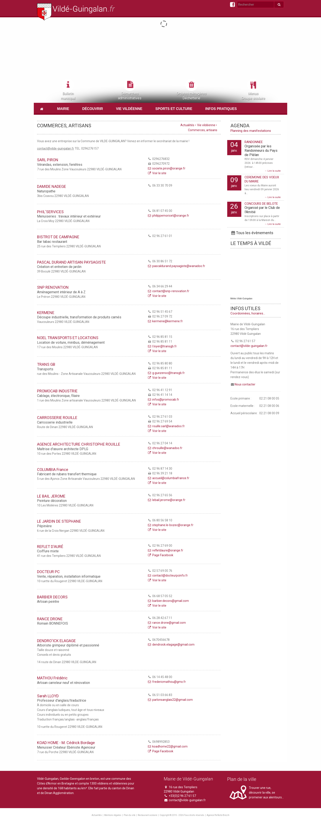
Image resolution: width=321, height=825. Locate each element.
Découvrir (92, 109)
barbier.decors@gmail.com (168, 601)
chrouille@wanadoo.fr (164, 448)
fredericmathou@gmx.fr (166, 681)
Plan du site (129, 815)
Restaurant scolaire (147, 815)
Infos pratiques (221, 109)
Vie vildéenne (129, 109)
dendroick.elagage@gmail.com (171, 644)
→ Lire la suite (272, 170)
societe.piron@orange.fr (166, 168)
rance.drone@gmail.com (166, 622)
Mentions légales (112, 815)
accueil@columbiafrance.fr (168, 478)
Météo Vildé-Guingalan (241, 298)
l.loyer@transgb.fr (162, 346)
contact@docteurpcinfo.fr (167, 575)
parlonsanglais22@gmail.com (170, 699)
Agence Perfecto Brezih (218, 815)
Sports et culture (173, 109)
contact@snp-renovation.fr (168, 291)
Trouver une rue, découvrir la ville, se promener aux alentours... (266, 792)
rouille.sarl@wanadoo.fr (166, 426)
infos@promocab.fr (163, 399)
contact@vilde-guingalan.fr (249, 346)
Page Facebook (160, 555)
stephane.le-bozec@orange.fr (170, 525)
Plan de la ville (241, 779)
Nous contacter (245, 384)
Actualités (187, 125)
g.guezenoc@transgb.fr (166, 373)
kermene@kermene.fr (165, 321)
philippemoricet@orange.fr (168, 215)
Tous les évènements (251, 232)
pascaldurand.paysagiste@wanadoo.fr (176, 266)
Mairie (63, 109)
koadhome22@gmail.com (167, 746)
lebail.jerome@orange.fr (166, 500)
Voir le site (156, 173)
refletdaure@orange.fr (165, 550)
